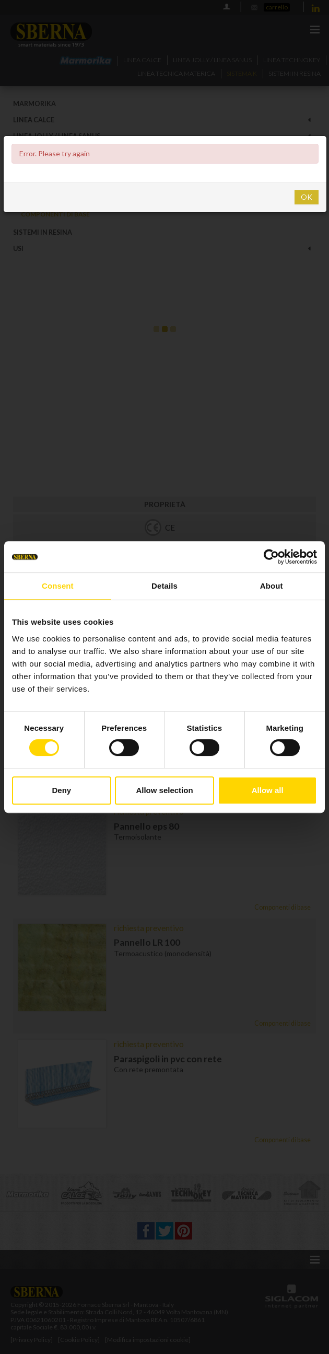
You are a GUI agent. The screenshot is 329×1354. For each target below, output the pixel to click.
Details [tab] (164, 585)
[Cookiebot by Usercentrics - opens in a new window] (271, 557)
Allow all (268, 790)
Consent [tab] (58, 585)
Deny (61, 790)
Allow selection (164, 790)
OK (306, 196)
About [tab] (271, 585)
